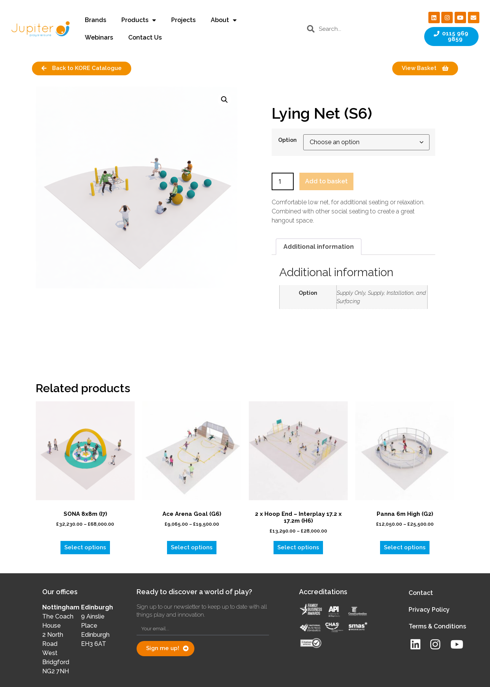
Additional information (318, 246)
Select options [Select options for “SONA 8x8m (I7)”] (85, 547)
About (224, 20)
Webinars (99, 37)
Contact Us (145, 37)
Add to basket (326, 181)
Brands (95, 20)
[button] (224, 100)
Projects (183, 20)
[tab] (318, 247)
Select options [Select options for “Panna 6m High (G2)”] (405, 547)
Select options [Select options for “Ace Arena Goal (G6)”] (192, 547)
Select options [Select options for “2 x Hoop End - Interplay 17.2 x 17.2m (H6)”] (298, 547)
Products (138, 20)
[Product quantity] (283, 181)
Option (287, 140)
